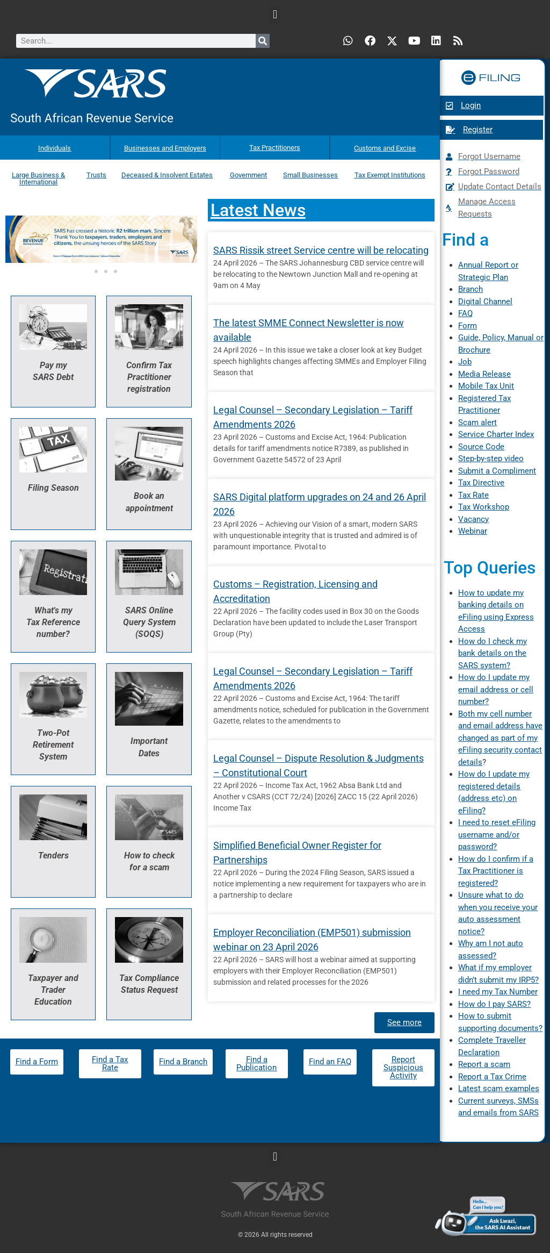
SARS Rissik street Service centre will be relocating (321, 240)
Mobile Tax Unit (486, 386)
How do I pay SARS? (494, 1004)
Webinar (472, 531)
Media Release (484, 374)
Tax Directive (481, 483)
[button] (275, 14)
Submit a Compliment (497, 471)
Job (465, 362)
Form (467, 326)
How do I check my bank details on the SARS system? (492, 653)
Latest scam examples (498, 1088)
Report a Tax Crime (492, 1077)
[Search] (263, 41)
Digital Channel (485, 301)
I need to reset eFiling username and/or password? (496, 834)
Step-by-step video (491, 458)
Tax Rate (473, 495)
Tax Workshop (483, 507)
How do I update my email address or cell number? (495, 689)
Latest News (258, 200)
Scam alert (477, 422)
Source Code (481, 447)
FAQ (465, 313)
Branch (470, 289)
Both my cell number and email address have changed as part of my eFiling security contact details (500, 738)
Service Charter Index (496, 434)
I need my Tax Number (498, 992)
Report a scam (484, 1064)
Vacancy (473, 519)
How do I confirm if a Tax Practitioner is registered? (495, 871)
